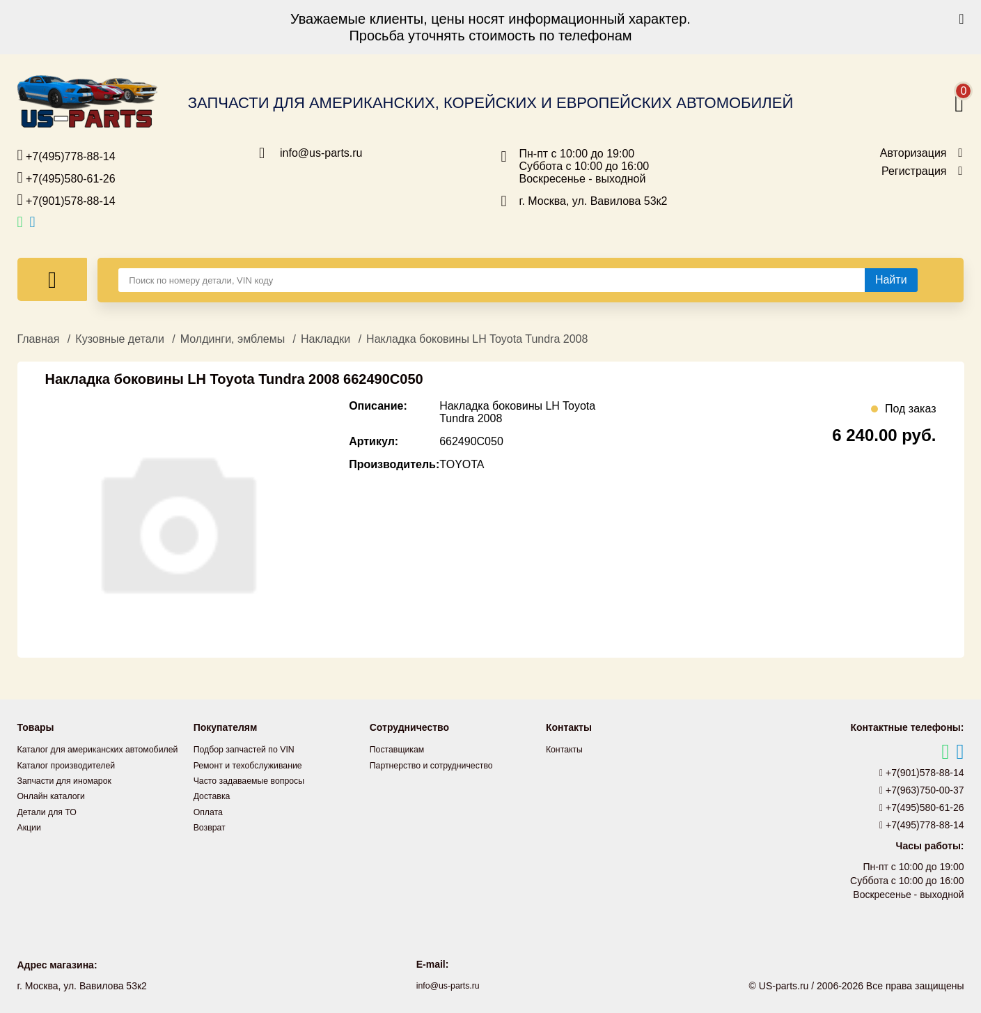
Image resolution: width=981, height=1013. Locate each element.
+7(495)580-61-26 (66, 177)
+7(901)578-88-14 (66, 200)
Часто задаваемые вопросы (257, 779)
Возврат (212, 825)
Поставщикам (401, 749)
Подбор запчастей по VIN (251, 749)
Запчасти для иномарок (71, 795)
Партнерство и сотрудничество (440, 764)
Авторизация (913, 153)
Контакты (567, 749)
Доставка (214, 795)
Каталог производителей (73, 779)
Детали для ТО (51, 825)
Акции (31, 840)
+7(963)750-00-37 (921, 790)
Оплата (210, 810)
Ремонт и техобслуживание (255, 764)
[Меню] (52, 279)
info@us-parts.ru (321, 153)
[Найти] (891, 280)
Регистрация (914, 171)
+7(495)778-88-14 (66, 155)
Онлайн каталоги (56, 810)
